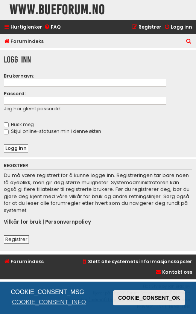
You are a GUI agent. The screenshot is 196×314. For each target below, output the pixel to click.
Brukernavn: (19, 76)
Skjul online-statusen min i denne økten (52, 131)
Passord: (15, 93)
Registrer (16, 239)
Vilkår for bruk (22, 222)
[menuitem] (52, 27)
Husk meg (19, 124)
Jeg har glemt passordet (32, 108)
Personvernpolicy (68, 222)
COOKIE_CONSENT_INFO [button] (49, 302)
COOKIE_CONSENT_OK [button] (149, 298)
